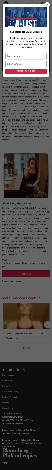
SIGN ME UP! (26, 71)
